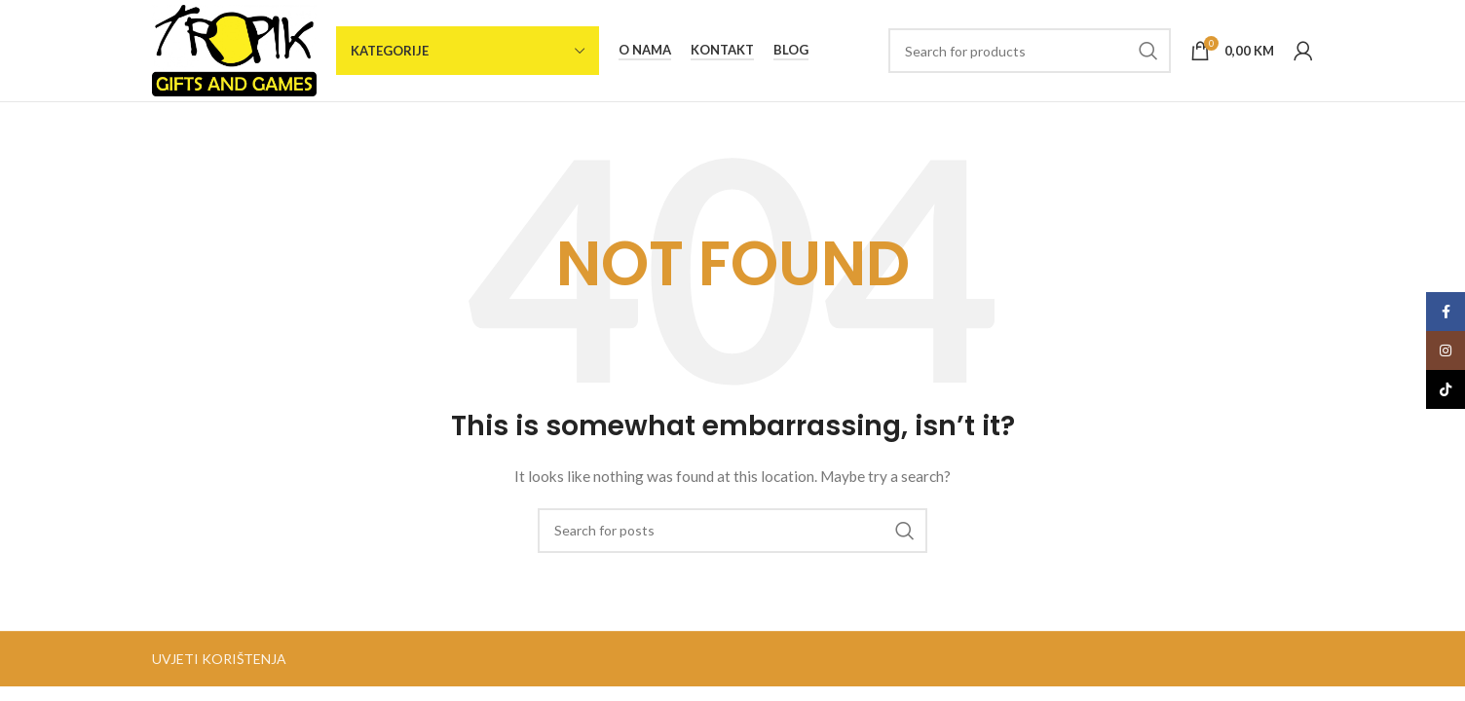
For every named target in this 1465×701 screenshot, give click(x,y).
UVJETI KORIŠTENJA (219, 658)
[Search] (1029, 50)
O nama (645, 50)
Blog (790, 50)
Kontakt (722, 50)
